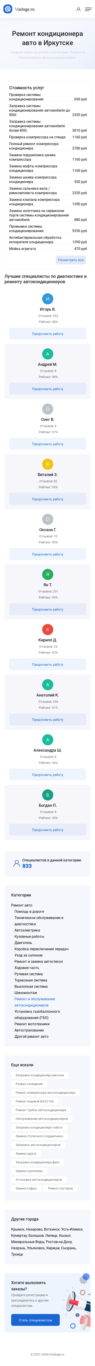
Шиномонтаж (25, 993)
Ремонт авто (21, 905)
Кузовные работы (29, 936)
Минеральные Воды (27, 1242)
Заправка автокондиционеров (38, 1145)
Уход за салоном (28, 955)
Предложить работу (47, 334)
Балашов (36, 1235)
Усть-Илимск (72, 1229)
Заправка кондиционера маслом (40, 1075)
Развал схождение (29, 1084)
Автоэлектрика (27, 930)
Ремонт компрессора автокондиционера (45, 1092)
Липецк (51, 1235)
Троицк (17, 1254)
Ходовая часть (26, 968)
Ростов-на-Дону (59, 1242)
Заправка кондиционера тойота (39, 1127)
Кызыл (64, 1235)
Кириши (53, 1248)
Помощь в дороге (29, 911)
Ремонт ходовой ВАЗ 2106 (35, 1101)
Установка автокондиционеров (39, 1179)
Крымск (18, 1229)
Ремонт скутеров (60, 1188)
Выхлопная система (31, 986)
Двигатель (23, 943)
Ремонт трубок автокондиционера (41, 1110)
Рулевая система (28, 974)
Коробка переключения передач (41, 949)
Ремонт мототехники (32, 1024)
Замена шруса (26, 1153)
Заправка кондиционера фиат (38, 1162)
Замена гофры (26, 1188)
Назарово (34, 1229)
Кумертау (19, 1235)
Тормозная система (30, 980)
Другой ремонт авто (31, 1036)
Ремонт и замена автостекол (38, 961)
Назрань (18, 1248)
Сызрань (68, 1248)
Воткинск (52, 1229)
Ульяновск (36, 1248)
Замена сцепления (29, 1171)
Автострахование (29, 1030)
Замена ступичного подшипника (39, 1136)
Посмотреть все (71, 260)
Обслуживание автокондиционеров (42, 1119)
